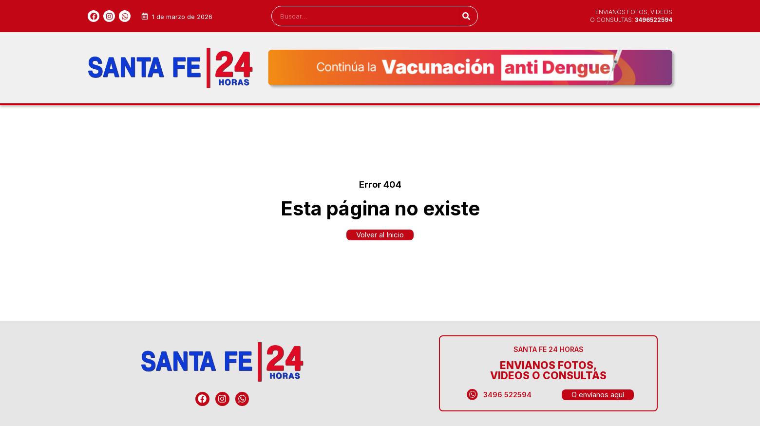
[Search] (466, 16)
